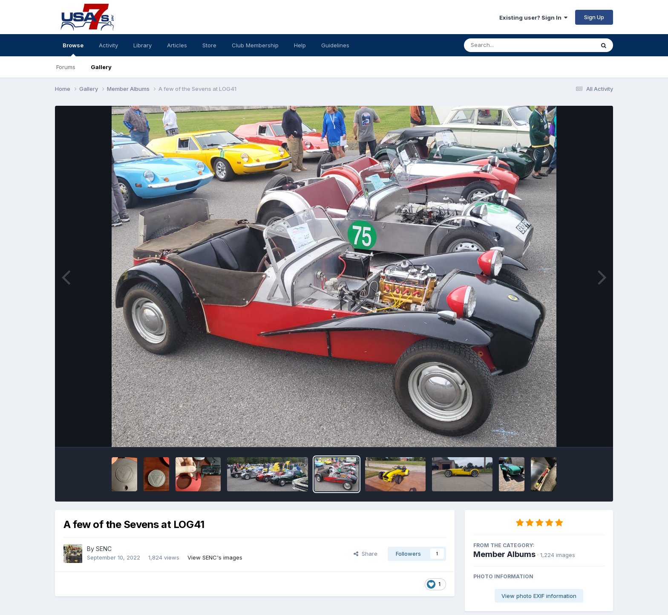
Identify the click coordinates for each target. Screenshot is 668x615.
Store (209, 45)
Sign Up (594, 17)
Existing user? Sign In (533, 17)
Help (300, 45)
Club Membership (255, 45)
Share (365, 553)
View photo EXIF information (538, 595)
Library (142, 45)
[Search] (506, 45)
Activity (108, 45)
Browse (73, 49)
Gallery (101, 67)
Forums (65, 67)
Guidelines (335, 45)
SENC (104, 548)
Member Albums (504, 554)
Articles (177, 45)
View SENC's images (214, 557)
